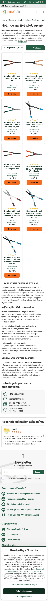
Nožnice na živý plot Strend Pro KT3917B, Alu (12, 78)
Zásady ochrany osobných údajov (24, 585)
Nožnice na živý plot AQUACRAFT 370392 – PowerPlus (34, 125)
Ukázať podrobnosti (24, 597)
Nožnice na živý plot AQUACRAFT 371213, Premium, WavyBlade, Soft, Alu (34, 214)
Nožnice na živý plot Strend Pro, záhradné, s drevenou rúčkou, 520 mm (34, 79)
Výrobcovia (35, 48)
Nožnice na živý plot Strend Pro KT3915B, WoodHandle (34, 169)
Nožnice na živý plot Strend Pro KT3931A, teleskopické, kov (12, 125)
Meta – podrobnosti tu (32, 571)
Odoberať (38, 472)
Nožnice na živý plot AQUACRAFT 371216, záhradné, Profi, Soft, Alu (12, 214)
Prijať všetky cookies (24, 591)
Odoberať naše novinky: (23, 466)
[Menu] (43, 12)
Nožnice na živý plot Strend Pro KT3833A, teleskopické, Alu (12, 166)
